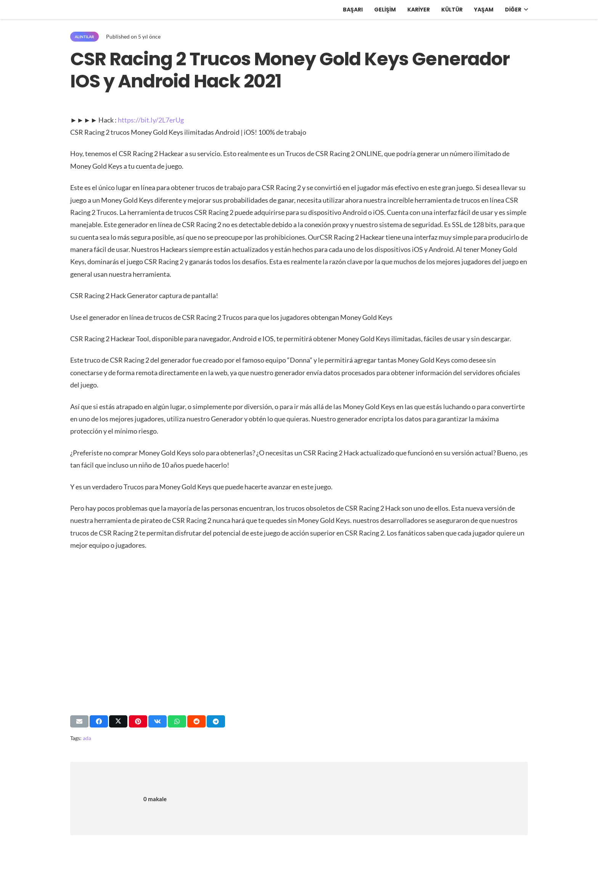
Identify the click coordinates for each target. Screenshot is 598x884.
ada (87, 738)
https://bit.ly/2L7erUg (151, 120)
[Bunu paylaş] (99, 721)
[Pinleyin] (138, 721)
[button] (524, 9)
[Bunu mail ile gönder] (79, 721)
